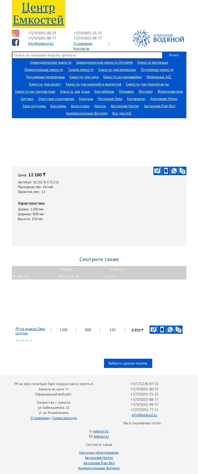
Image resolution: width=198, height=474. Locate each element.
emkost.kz (101, 431)
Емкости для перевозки (117, 69)
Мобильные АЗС (159, 77)
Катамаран (136, 98)
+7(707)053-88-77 (42, 38)
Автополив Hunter (125, 106)
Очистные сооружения (56, 98)
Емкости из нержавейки (122, 77)
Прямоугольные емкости (43, 69)
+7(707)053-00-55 (42, 33)
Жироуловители (170, 91)
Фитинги (146, 91)
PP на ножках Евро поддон (30, 331)
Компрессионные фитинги (87, 113)
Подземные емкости (157, 69)
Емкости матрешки (153, 62)
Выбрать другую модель (128, 363)
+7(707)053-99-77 (88, 38)
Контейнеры (104, 91)
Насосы (100, 106)
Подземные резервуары (45, 77)
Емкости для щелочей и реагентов (93, 84)
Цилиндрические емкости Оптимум (104, 62)
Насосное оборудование (99, 452)
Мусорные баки (110, 98)
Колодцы (86, 98)
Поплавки (126, 91)
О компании (83, 43)
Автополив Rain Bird (159, 106)
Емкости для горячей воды (147, 84)
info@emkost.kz (41, 43)
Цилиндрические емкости (50, 62)
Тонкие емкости (81, 69)
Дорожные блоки (163, 98)
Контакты (81, 48)
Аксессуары (80, 106)
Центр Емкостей (38, 13)
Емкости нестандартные (35, 91)
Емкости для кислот (45, 84)
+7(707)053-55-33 (88, 33)
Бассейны (58, 106)
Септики (27, 98)
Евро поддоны (34, 106)
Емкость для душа (75, 91)
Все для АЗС (122, 113)
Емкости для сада (84, 77)
